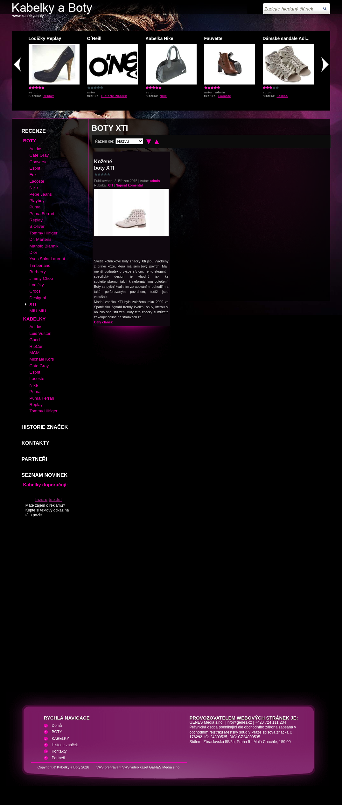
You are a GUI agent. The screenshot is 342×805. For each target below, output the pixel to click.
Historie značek (114, 96)
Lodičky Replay (45, 38)
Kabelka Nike (159, 38)
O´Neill (94, 38)
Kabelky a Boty (68, 767)
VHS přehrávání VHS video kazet (122, 767)
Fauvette (213, 38)
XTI (110, 185)
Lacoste (224, 96)
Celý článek (103, 322)
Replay (48, 96)
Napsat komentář (129, 185)
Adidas (282, 96)
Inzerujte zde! (48, 499)
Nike (163, 96)
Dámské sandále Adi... (286, 38)
